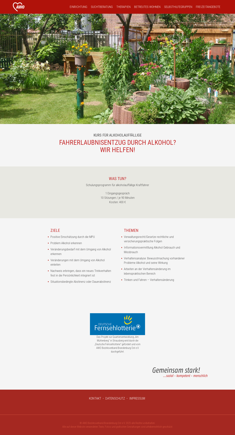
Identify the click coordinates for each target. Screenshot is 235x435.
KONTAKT (95, 398)
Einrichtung (78, 7)
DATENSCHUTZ (115, 398)
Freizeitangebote (208, 7)
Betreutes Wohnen (147, 7)
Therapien (123, 7)
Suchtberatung (102, 7)
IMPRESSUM (137, 398)
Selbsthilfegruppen (178, 7)
